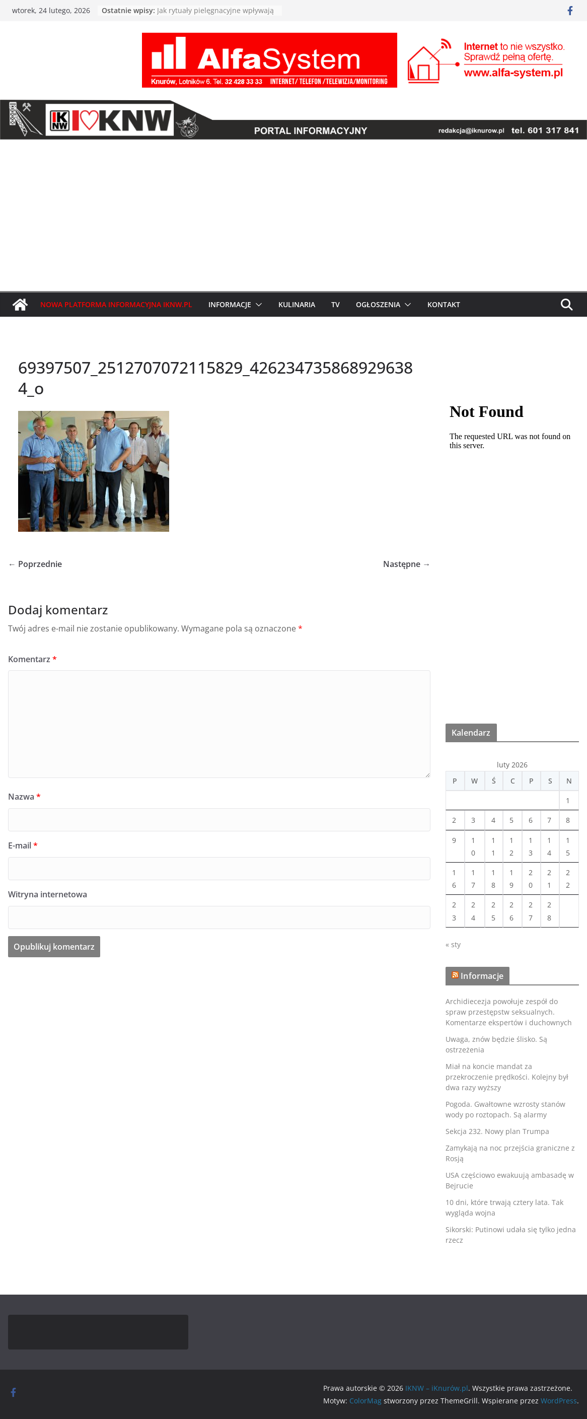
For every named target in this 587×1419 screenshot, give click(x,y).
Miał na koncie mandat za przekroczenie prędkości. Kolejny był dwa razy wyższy (507, 1076)
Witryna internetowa (47, 894)
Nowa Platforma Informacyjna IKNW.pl (116, 304)
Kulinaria (296, 304)
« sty (453, 944)
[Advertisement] (293, 215)
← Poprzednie (35, 564)
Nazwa (24, 796)
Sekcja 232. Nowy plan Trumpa (497, 1131)
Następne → (406, 564)
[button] (256, 305)
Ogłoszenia (378, 304)
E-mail (23, 845)
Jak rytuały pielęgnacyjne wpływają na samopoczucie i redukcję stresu (215, 15)
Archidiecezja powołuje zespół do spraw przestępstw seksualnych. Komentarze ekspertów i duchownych (509, 1012)
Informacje (229, 304)
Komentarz (32, 659)
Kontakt (443, 304)
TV (335, 304)
